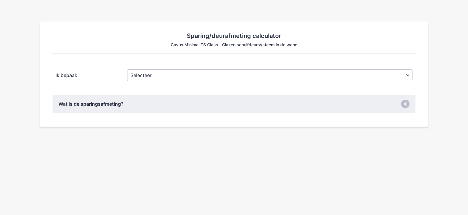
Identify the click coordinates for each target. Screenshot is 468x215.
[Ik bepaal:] (269, 75)
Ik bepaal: (66, 75)
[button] (234, 104)
